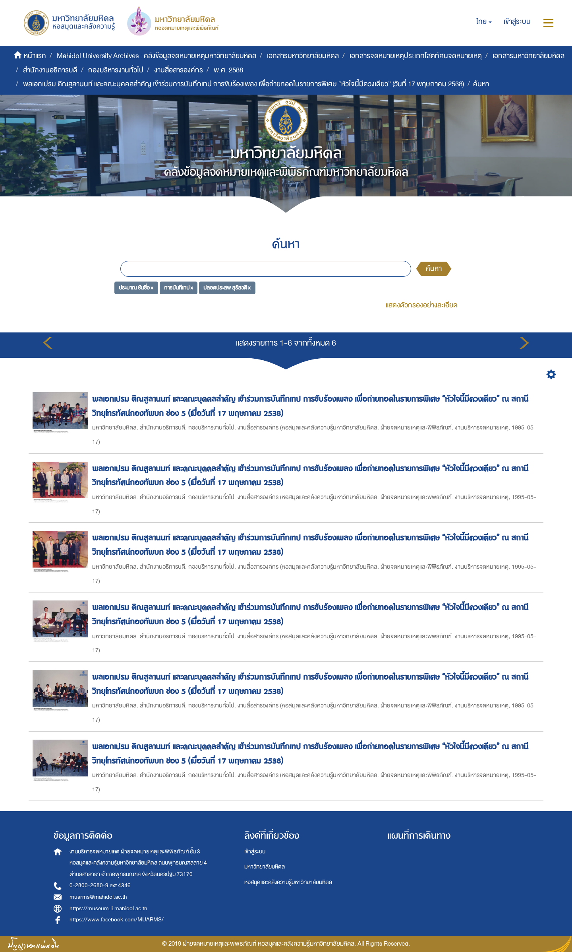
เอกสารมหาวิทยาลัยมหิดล (303, 56)
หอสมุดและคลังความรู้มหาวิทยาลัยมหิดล (288, 882)
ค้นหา (434, 268)
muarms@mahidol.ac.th (98, 897)
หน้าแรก (35, 56)
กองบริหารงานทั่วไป (115, 70)
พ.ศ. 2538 (228, 70)
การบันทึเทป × (178, 287)
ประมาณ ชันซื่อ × (136, 287)
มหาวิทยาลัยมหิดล (264, 867)
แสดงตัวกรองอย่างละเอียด (422, 305)
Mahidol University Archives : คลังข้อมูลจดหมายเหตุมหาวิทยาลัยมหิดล (156, 56)
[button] (484, 22)
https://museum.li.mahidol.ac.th (108, 908)
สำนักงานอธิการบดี (50, 70)
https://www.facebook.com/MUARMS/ (117, 920)
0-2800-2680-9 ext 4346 (100, 885)
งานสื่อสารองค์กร (178, 70)
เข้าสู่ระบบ (254, 852)
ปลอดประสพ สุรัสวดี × (227, 287)
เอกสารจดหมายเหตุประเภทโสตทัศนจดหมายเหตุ (416, 56)
